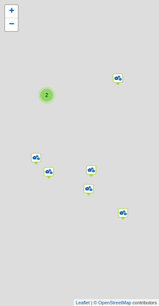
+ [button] (11, 11)
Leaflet (83, 302)
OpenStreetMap (114, 302)
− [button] (11, 24)
